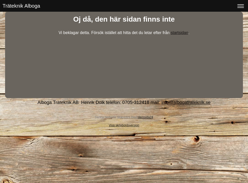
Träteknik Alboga (21, 6)
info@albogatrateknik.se (185, 102)
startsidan (179, 32)
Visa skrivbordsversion (124, 125)
